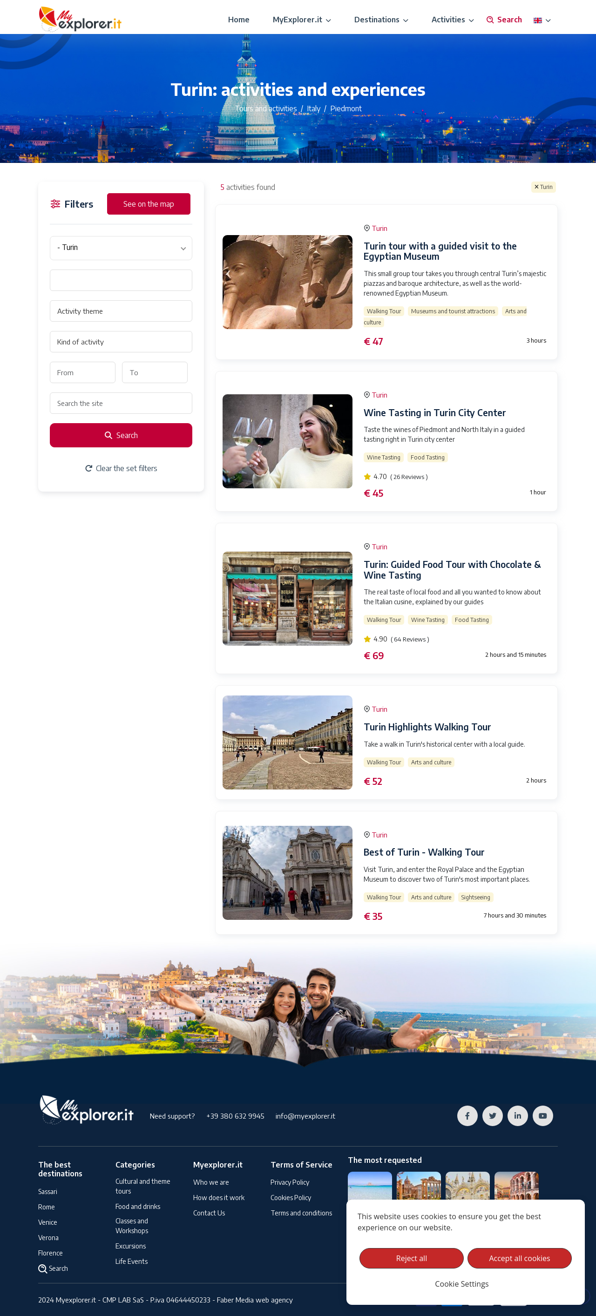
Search (504, 20)
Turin (544, 186)
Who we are (211, 1182)
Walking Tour (384, 311)
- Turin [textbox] (67, 247)
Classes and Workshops (131, 1226)
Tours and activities (266, 108)
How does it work (218, 1197)
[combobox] (121, 248)
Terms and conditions (301, 1213)
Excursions (130, 1246)
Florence (50, 1253)
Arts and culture (431, 762)
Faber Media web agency (255, 1300)
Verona (48, 1238)
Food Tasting (428, 457)
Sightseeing (475, 897)
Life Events (131, 1261)
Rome (46, 1207)
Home (239, 19)
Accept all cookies (519, 1258)
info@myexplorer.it (305, 1116)
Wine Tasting (383, 457)
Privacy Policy (290, 1182)
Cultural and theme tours (142, 1186)
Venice (47, 1222)
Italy (313, 108)
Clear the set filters (121, 468)
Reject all (411, 1258)
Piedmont (346, 108)
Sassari (47, 1191)
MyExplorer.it (302, 19)
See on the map (148, 204)
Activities (453, 19)
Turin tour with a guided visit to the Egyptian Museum (440, 251)
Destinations (381, 19)
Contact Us (209, 1213)
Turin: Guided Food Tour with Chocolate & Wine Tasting (452, 569)
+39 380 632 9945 (235, 1116)
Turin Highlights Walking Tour (427, 726)
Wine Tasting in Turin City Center (435, 412)
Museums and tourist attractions (453, 311)
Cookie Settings (461, 1284)
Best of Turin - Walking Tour (424, 851)
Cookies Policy (291, 1197)
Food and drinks (137, 1206)
